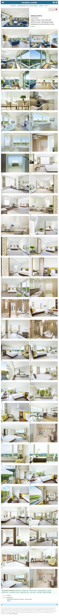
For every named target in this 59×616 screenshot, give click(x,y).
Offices (9, 601)
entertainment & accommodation (27, 5)
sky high (39, 592)
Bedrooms (10, 597)
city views (33, 592)
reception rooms (14, 592)
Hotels (9, 595)
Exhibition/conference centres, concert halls (19, 599)
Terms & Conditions (13, 613)
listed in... (33, 26)
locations (13, 5)
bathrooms (18, 590)
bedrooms (25, 590)
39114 (46, 5)
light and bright (47, 592)
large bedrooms (24, 592)
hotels (41, 5)
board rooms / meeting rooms (37, 590)
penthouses (5, 592)
